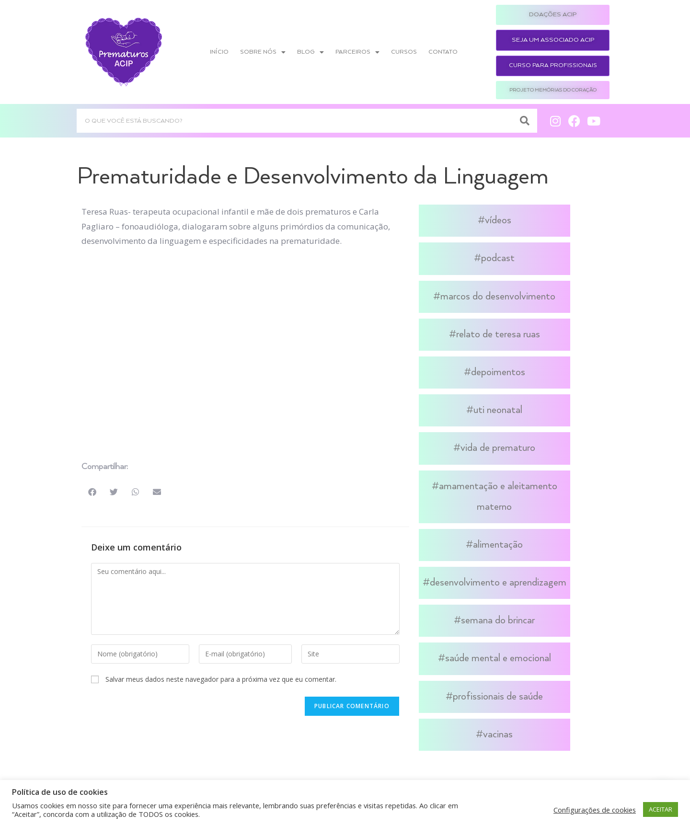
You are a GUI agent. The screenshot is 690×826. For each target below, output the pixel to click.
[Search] (525, 121)
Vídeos (498, 220)
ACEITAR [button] (660, 809)
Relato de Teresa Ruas (498, 334)
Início (219, 52)
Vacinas (498, 734)
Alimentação (498, 545)
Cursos (404, 52)
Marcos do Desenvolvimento (497, 296)
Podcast (498, 258)
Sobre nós (263, 52)
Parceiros (357, 52)
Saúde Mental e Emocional (498, 658)
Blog (310, 52)
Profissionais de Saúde (498, 696)
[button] (92, 492)
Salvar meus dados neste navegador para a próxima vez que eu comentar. (220, 679)
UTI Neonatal (497, 410)
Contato (443, 52)
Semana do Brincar (498, 620)
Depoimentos (498, 372)
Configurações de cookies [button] (594, 809)
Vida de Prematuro (497, 448)
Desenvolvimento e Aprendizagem (498, 582)
